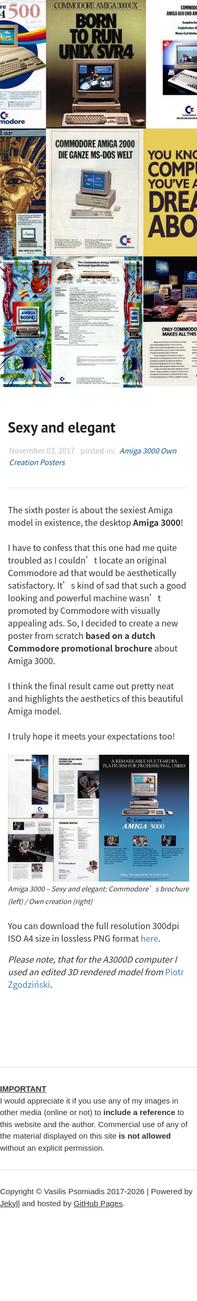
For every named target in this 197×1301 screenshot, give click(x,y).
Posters (52, 462)
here (149, 938)
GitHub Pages (98, 1203)
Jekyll (10, 1203)
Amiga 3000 (139, 450)
